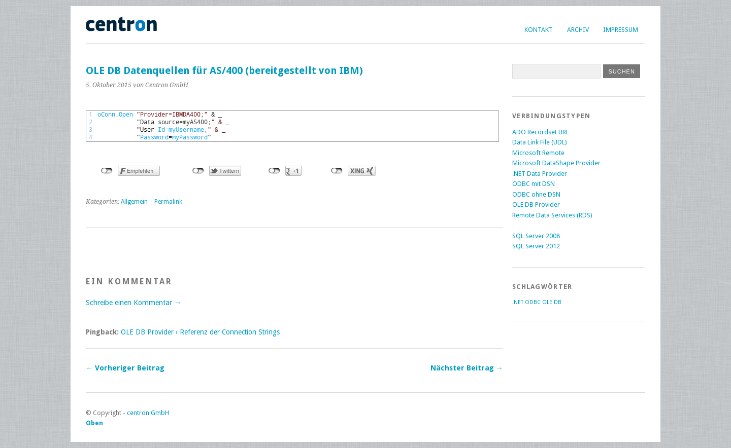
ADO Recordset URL (540, 132)
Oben (94, 423)
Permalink (168, 201)
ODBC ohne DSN (536, 194)
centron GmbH (148, 413)
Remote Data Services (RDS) (552, 215)
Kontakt (538, 29)
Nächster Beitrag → (466, 368)
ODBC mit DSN (533, 184)
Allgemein (134, 201)
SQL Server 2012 (536, 246)
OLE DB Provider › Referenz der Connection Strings (200, 332)
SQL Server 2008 (536, 236)
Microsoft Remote (538, 153)
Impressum (620, 29)
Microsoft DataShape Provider (556, 163)
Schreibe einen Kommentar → (133, 302)
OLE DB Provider (536, 204)
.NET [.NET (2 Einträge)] (517, 302)
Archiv (578, 29)
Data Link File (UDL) (539, 142)
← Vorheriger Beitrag (125, 368)
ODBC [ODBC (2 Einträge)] (533, 302)
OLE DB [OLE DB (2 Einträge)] (551, 302)
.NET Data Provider (539, 173)
